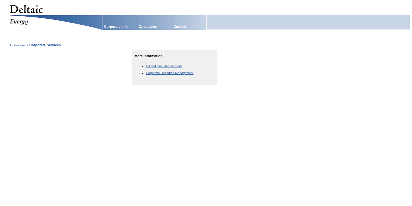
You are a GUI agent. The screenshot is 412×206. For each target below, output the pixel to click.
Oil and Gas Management (164, 66)
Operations (17, 45)
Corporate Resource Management (169, 73)
